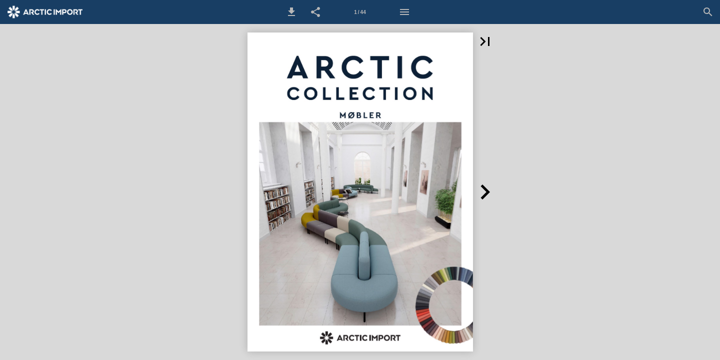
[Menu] (404, 12)
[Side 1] (360, 12)
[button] (292, 12)
